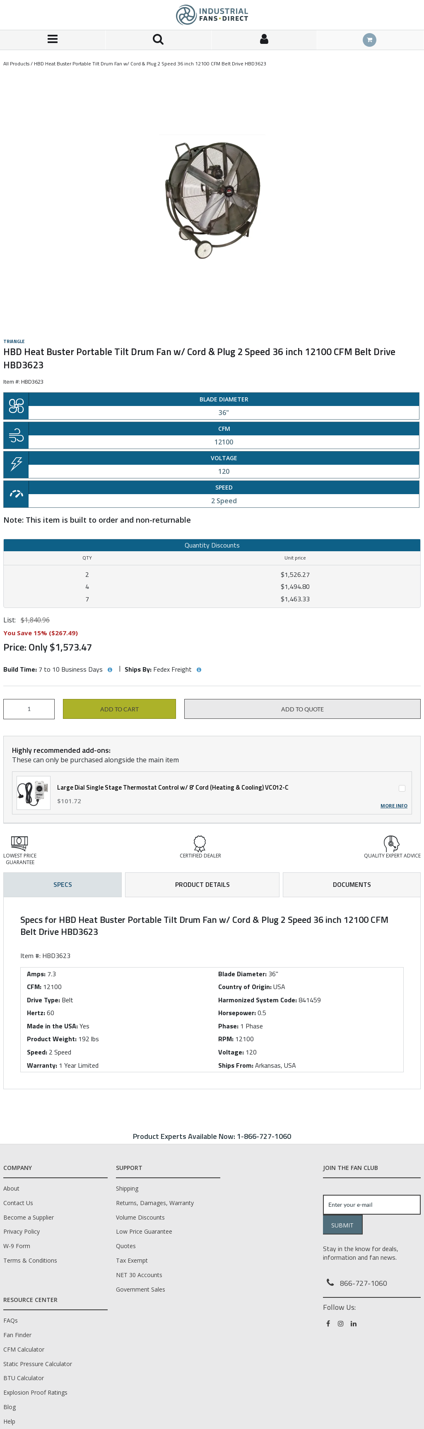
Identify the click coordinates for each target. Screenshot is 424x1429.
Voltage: (231, 1052)
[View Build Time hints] (109, 670)
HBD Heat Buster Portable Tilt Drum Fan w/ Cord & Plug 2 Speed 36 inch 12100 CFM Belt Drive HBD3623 (150, 63)
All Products (16, 63)
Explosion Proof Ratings (35, 1392)
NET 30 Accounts (139, 1275)
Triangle (13, 341)
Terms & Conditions (30, 1260)
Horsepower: (237, 1013)
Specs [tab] (62, 884)
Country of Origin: (245, 987)
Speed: (37, 1052)
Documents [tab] (352, 884)
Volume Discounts (140, 1217)
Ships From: (235, 1065)
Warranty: (42, 1065)
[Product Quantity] (29, 709)
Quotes (126, 1246)
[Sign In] (264, 40)
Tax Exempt (132, 1260)
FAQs (10, 1320)
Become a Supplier (28, 1217)
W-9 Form (16, 1246)
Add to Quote (302, 709)
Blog (9, 1407)
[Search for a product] (158, 40)
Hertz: (36, 1013)
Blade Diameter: (242, 974)
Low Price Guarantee (144, 1231)
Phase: (228, 1026)
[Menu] (53, 40)
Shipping (127, 1188)
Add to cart (119, 709)
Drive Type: (43, 1000)
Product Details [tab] (202, 884)
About (11, 1188)
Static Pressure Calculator (37, 1364)
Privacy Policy (21, 1231)
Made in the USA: (52, 1026)
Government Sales (140, 1289)
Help (9, 1421)
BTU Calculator (23, 1378)
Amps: (36, 974)
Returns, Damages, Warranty (155, 1203)
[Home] (212, 15)
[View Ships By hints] (198, 670)
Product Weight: (52, 1039)
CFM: (34, 987)
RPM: (226, 1039)
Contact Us (18, 1203)
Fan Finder (17, 1335)
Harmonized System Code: (257, 1000)
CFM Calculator (23, 1349)
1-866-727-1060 (264, 1136)
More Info (394, 806)
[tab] (212, 993)
